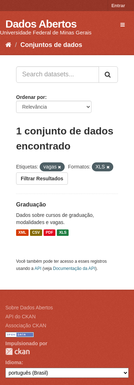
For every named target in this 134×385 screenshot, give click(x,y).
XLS (62, 232)
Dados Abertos (40, 24)
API (38, 268)
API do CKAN (20, 316)
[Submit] (108, 74)
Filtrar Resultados (42, 178)
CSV (36, 232)
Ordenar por (30, 97)
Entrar (118, 5)
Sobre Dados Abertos (29, 307)
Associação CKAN (25, 325)
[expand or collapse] (122, 25)
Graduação (31, 204)
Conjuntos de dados (51, 44)
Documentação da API (74, 268)
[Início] (8, 44)
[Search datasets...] (57, 74)
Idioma (13, 362)
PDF (49, 232)
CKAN (17, 351)
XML (22, 232)
